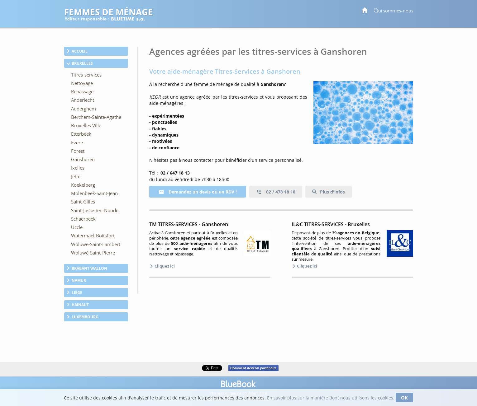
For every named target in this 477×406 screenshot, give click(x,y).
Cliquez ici (164, 266)
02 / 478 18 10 (275, 192)
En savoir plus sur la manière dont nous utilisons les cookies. (330, 398)
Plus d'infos (332, 192)
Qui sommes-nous (393, 11)
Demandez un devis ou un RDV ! (198, 192)
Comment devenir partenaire (253, 368)
